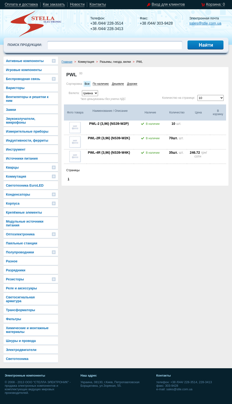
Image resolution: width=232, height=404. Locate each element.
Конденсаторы (18, 194)
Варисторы (15, 88)
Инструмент (16, 149)
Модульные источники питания (24, 223)
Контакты (97, 4)
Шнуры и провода (21, 341)
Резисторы (15, 279)
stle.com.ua (36, 23)
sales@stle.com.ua (205, 23)
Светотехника (17, 359)
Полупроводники (20, 252)
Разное (12, 261)
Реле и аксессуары (21, 288)
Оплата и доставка (21, 4)
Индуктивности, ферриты (27, 140)
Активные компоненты (25, 61)
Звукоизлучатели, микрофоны (20, 120)
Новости (77, 4)
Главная (67, 61)
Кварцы (12, 167)
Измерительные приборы (27, 131)
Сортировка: (74, 83)
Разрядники (15, 270)
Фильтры (13, 319)
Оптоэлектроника (20, 234)
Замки (11, 110)
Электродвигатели (21, 350)
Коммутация (16, 176)
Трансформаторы (20, 310)
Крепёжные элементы (24, 212)
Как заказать (54, 4)
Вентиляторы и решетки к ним (27, 99)
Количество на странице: (178, 97)
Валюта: (74, 93)
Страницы (73, 170)
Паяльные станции (21, 243)
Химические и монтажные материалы (27, 330)
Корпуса (12, 203)
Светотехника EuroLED (25, 185)
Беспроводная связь (23, 79)
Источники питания (22, 158)
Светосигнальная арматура (20, 299)
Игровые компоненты (24, 70)
